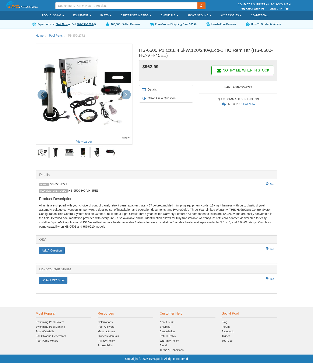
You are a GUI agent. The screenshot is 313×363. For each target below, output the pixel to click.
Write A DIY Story (53, 280)
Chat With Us (252, 8)
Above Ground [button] (199, 15)
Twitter (226, 336)
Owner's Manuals (108, 336)
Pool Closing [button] (53, 15)
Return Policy (168, 336)
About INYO (167, 322)
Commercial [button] (259, 15)
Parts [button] (105, 15)
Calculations (105, 322)
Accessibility (105, 345)
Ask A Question (52, 250)
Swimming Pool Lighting (50, 326)
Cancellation (167, 331)
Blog (224, 322)
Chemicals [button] (169, 15)
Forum (226, 326)
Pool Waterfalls (45, 331)
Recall (163, 345)
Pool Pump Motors (47, 340)
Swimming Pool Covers (50, 322)
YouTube (227, 340)
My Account (281, 4)
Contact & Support (253, 4)
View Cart (279, 8)
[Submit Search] (201, 5)
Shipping (165, 326)
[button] (44, 94)
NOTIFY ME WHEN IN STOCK (243, 70)
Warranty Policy (169, 340)
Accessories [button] (231, 15)
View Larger (84, 141)
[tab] (156, 175)
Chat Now (62, 24)
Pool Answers (106, 326)
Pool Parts (56, 35)
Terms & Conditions (172, 350)
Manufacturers (106, 331)
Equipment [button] (82, 15)
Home (39, 35)
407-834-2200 (86, 24)
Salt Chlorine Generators (51, 336)
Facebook (228, 331)
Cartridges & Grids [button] (136, 15)
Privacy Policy (106, 340)
